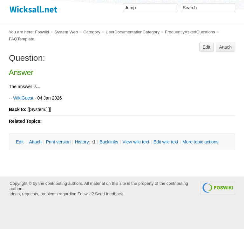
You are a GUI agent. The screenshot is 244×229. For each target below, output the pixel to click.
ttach (35, 141)
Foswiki (42, 32)
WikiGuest (23, 98)
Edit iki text (165, 141)
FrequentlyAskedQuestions (190, 32)
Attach (225, 47)
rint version (58, 141)
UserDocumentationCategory (132, 32)
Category (91, 32)
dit (20, 141)
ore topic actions (200, 141)
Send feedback (109, 193)
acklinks (108, 141)
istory (82, 141)
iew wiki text (136, 141)
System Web (66, 32)
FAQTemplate (21, 39)
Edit (206, 47)
